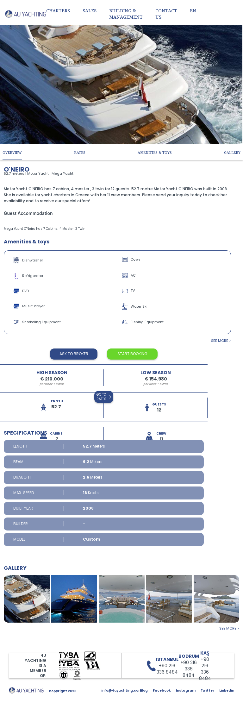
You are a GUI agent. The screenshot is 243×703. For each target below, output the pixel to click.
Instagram (186, 690)
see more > (221, 340)
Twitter (207, 690)
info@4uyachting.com (121, 690)
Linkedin (226, 690)
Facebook (162, 690)
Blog (144, 690)
